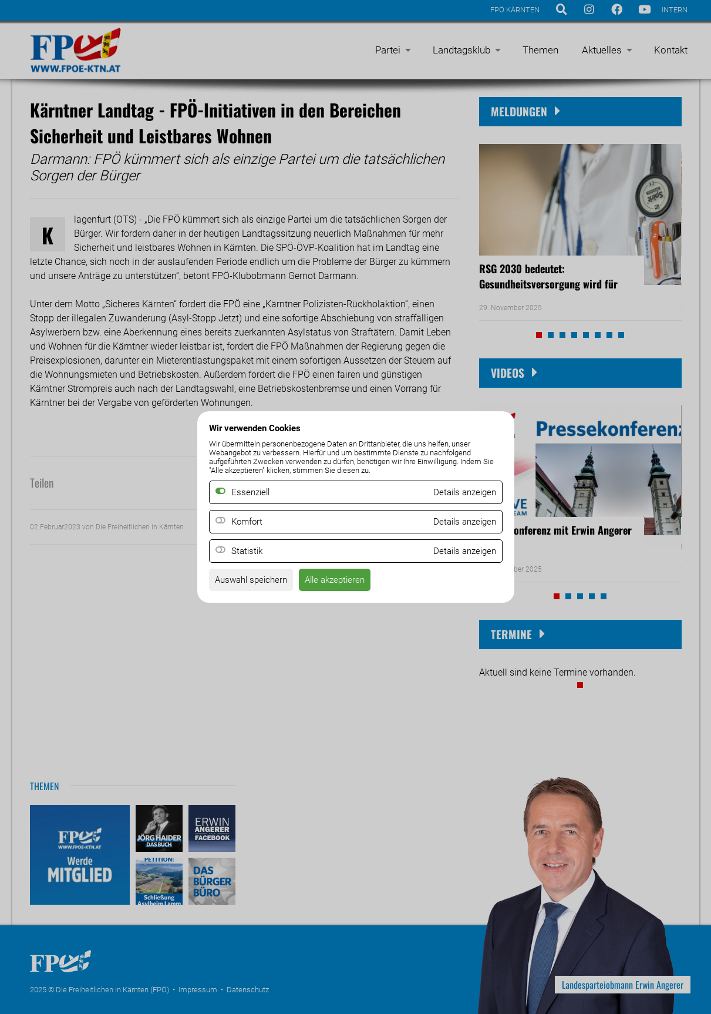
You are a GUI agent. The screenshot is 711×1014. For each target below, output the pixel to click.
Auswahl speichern (254, 581)
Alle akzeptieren (343, 581)
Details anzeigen (462, 522)
